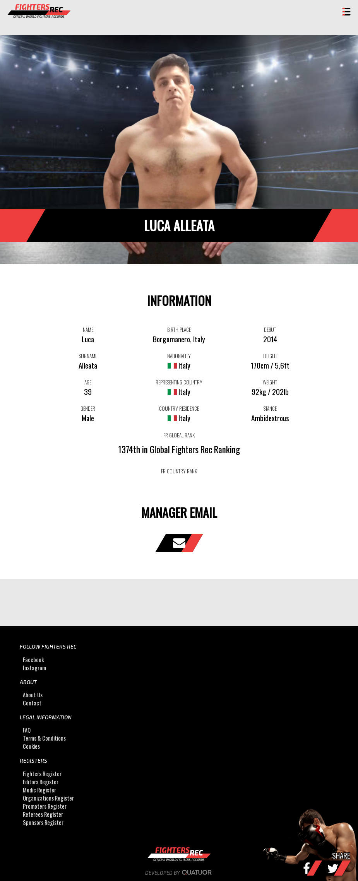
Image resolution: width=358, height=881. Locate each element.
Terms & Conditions (44, 738)
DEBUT (270, 329)
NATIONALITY (179, 356)
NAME (88, 329)
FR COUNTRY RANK (179, 471)
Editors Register (40, 781)
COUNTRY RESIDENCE (179, 408)
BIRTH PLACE (179, 329)
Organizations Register (48, 798)
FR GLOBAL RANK (179, 435)
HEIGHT (270, 356)
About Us (33, 694)
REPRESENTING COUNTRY (179, 382)
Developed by (179, 873)
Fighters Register (42, 773)
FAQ (27, 730)
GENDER (88, 408)
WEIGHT (270, 382)
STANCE (270, 408)
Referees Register (43, 814)
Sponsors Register (43, 822)
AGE (87, 382)
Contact (32, 703)
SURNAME (88, 356)
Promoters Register (45, 806)
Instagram (34, 667)
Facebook (33, 659)
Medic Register (39, 790)
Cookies (31, 746)
